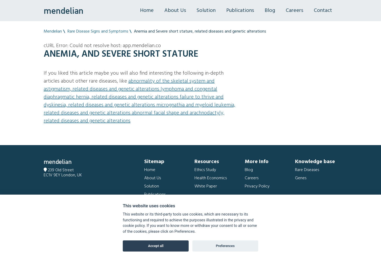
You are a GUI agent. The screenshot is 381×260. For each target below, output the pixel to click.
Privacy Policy (257, 186)
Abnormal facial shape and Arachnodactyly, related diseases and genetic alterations (134, 117)
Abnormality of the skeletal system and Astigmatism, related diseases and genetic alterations (129, 85)
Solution (206, 10)
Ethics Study (205, 170)
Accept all (156, 246)
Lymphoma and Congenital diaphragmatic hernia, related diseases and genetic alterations (130, 93)
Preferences (225, 246)
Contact (323, 10)
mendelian (63, 10)
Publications (240, 10)
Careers (294, 10)
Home (147, 10)
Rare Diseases (307, 170)
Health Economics (210, 178)
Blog (270, 10)
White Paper (205, 186)
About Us (175, 10)
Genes (300, 178)
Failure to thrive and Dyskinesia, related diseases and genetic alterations (134, 101)
